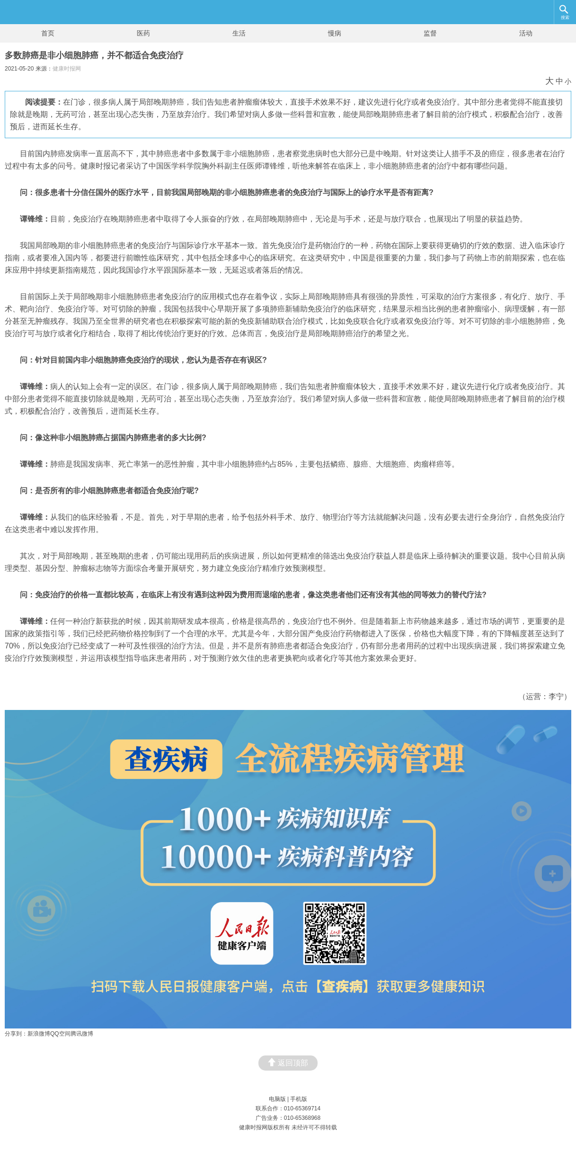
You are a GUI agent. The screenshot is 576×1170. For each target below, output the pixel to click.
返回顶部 (288, 1062)
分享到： (16, 1033)
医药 (143, 33)
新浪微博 (38, 1033)
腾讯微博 (82, 1033)
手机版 (298, 1099)
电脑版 (277, 1099)
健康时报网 (67, 68)
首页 (47, 33)
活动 (525, 33)
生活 (239, 33)
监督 (430, 33)
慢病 (334, 33)
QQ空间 (60, 1033)
